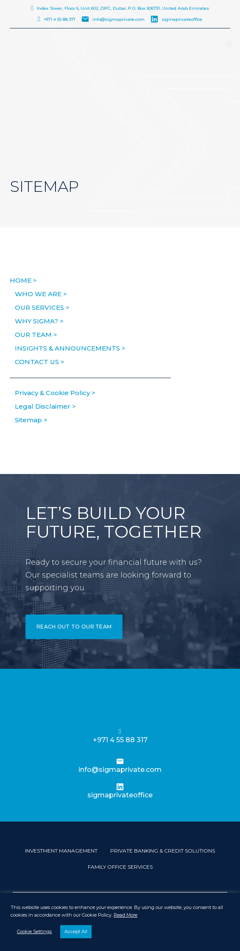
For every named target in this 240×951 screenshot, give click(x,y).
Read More (125, 915)
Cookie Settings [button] (34, 931)
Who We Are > (41, 294)
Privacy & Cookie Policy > (55, 393)
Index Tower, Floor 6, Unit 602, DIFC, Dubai (123, 8)
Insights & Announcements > (70, 348)
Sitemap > (31, 420)
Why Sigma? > (39, 321)
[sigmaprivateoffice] (120, 786)
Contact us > (39, 362)
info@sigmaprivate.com (118, 19)
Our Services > (42, 307)
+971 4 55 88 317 (59, 19)
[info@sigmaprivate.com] (120, 761)
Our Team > (36, 335)
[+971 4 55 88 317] (120, 731)
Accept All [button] (75, 931)
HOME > (23, 280)
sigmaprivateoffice (182, 19)
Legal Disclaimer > (45, 406)
